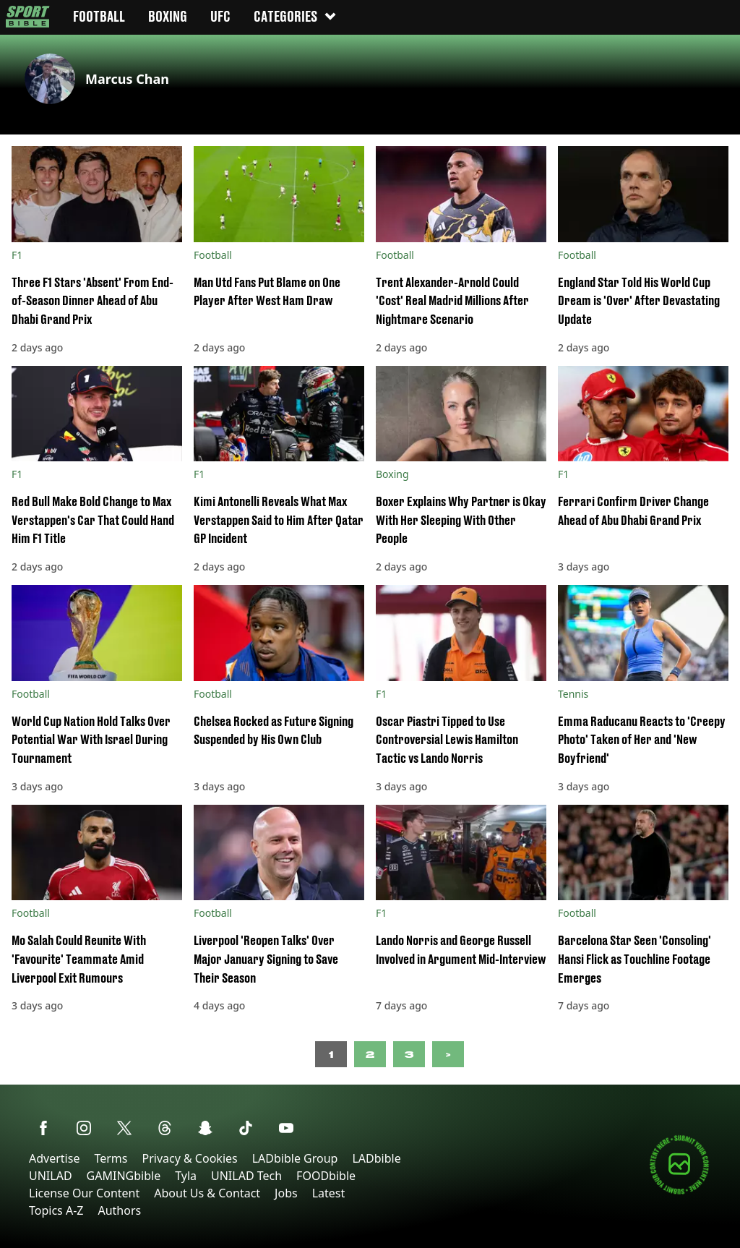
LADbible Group (295, 1158)
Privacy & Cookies (189, 1158)
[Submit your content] (679, 1192)
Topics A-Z (56, 1210)
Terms (110, 1158)
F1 (17, 255)
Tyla (186, 1176)
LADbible (376, 1158)
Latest (328, 1193)
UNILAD (50, 1176)
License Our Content (84, 1193)
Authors (119, 1210)
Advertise (54, 1158)
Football (213, 255)
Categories (295, 16)
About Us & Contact (207, 1193)
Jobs (286, 1193)
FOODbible (326, 1176)
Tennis (573, 694)
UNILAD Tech (246, 1176)
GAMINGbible (124, 1176)
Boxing (392, 474)
